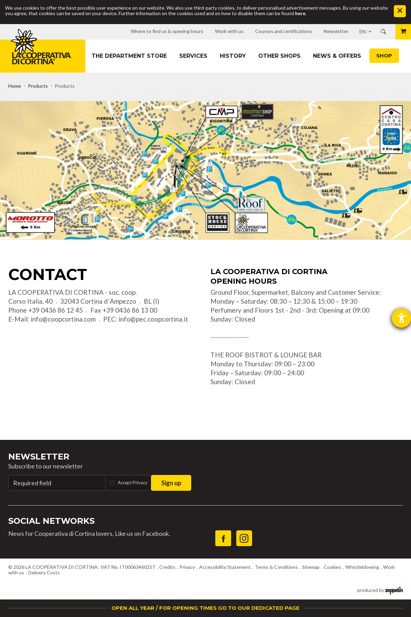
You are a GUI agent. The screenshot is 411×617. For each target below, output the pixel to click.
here (300, 13)
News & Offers (337, 56)
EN (362, 31)
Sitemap (311, 567)
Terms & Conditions (276, 567)
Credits (167, 567)
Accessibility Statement (225, 567)
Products (38, 86)
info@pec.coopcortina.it (153, 319)
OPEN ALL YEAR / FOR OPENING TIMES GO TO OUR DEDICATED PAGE (205, 608)
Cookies (332, 567)
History (233, 56)
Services (193, 56)
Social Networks (51, 521)
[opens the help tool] (401, 318)
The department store (129, 56)
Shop (384, 55)
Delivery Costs (44, 572)
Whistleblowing (362, 567)
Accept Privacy (133, 482)
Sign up (171, 483)
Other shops (279, 56)
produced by (380, 589)
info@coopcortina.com (63, 319)
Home (14, 86)
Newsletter (38, 457)
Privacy (187, 567)
